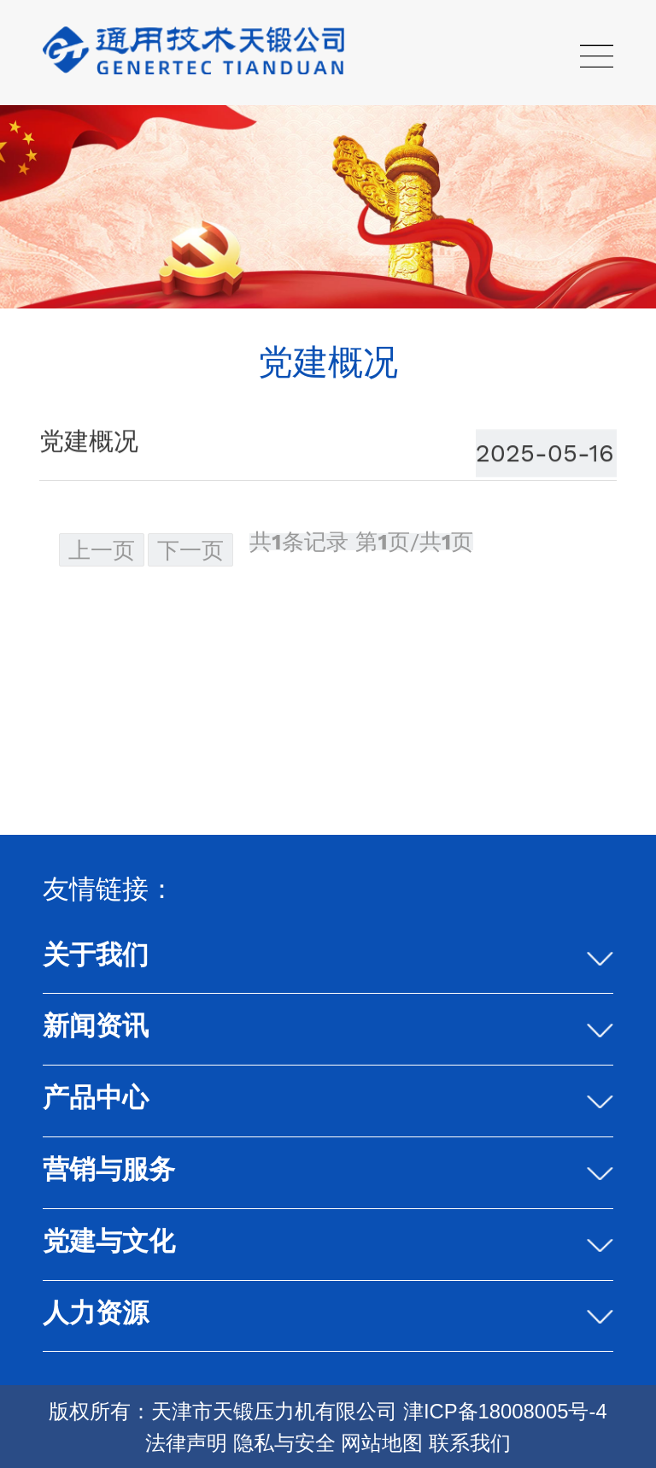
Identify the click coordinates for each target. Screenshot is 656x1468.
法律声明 (186, 1442)
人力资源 (96, 1313)
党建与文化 (109, 1241)
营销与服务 (109, 1169)
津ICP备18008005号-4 (505, 1411)
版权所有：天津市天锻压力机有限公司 (223, 1411)
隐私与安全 (284, 1442)
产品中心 (96, 1098)
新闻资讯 (96, 1026)
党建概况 (88, 441)
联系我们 (470, 1442)
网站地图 (382, 1442)
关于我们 (96, 955)
